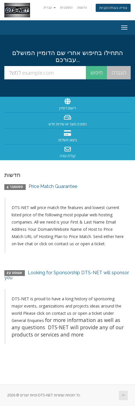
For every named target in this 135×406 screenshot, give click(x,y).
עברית (50, 7)
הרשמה (82, 7)
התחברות (66, 7)
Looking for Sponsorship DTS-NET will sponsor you (66, 275)
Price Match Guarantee (53, 186)
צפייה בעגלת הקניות (113, 8)
